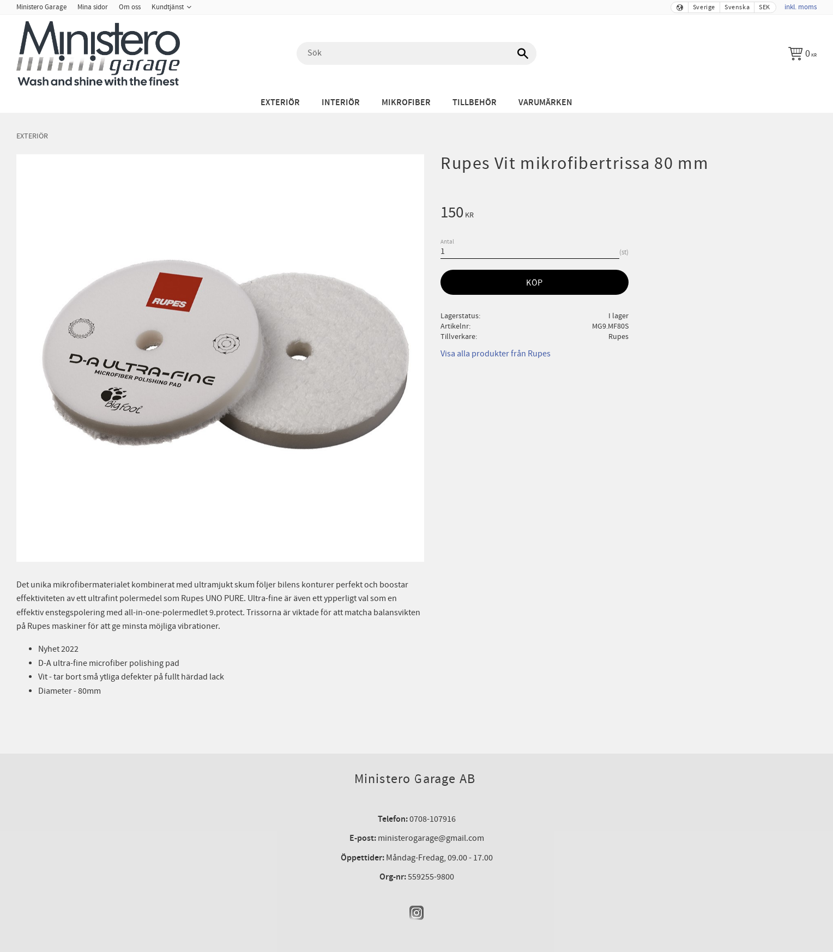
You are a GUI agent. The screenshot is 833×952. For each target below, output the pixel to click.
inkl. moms (800, 7)
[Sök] (522, 53)
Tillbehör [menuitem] (474, 102)
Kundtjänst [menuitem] (168, 7)
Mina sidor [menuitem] (92, 7)
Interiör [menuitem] (341, 102)
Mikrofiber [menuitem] (406, 102)
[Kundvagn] (802, 53)
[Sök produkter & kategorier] (416, 53)
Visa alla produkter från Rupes (495, 353)
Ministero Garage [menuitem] (41, 7)
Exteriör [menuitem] (280, 102)
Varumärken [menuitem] (545, 102)
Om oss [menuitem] (130, 7)
